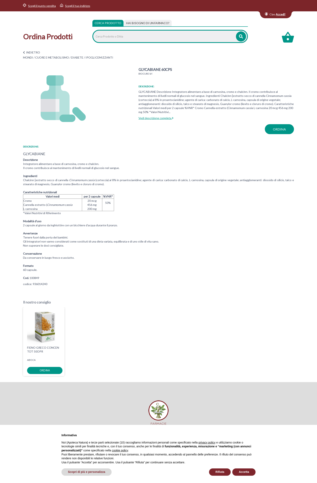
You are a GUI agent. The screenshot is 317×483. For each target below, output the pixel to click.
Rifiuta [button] (220, 471)
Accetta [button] (244, 471)
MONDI (28, 57)
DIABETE (77, 57)
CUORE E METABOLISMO (52, 57)
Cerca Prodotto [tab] (108, 23)
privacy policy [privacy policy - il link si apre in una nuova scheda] (207, 442)
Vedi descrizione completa (155, 118)
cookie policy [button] (120, 450)
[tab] (148, 23)
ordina (279, 129)
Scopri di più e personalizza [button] (86, 471)
